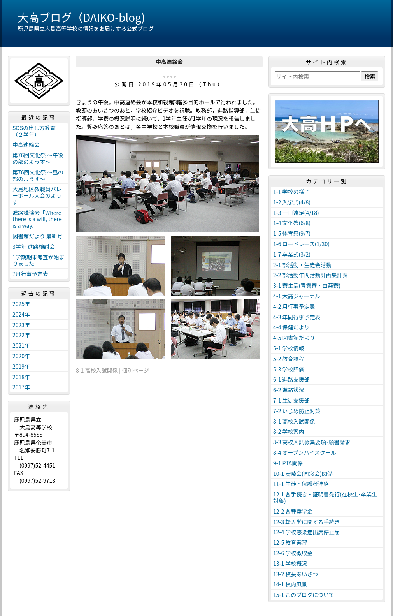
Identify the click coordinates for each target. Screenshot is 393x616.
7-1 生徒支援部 (291, 400)
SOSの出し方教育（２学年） (34, 131)
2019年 (21, 366)
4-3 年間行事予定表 (297, 317)
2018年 (21, 377)
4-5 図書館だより (294, 337)
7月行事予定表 (30, 274)
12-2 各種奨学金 (292, 511)
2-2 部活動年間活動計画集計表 (310, 275)
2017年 (21, 387)
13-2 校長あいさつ (295, 574)
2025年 (21, 304)
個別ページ (135, 370)
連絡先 (38, 406)
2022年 (21, 335)
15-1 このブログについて (303, 594)
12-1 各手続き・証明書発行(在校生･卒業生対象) (325, 497)
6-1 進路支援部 (291, 379)
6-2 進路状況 (288, 390)
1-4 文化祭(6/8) (292, 223)
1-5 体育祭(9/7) (292, 233)
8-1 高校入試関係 (97, 370)
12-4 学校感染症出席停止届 (306, 532)
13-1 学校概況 (290, 563)
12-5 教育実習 (290, 542)
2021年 (21, 345)
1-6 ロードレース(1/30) (301, 244)
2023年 (21, 325)
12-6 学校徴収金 (292, 553)
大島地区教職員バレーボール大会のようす (36, 195)
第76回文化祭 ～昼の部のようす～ (37, 175)
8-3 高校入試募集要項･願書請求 (312, 442)
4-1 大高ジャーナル (296, 296)
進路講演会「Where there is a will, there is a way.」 (37, 219)
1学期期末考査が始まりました (38, 260)
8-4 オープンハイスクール (304, 452)
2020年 (21, 356)
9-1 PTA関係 (288, 463)
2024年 (21, 314)
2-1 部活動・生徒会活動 (302, 265)
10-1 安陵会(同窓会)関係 (303, 473)
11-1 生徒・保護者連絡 (301, 484)
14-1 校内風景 (290, 584)
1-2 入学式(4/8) (292, 202)
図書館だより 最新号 (37, 236)
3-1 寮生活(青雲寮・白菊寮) (306, 285)
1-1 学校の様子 (291, 191)
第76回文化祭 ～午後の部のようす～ (37, 158)
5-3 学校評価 (288, 369)
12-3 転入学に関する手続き (306, 522)
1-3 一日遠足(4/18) (296, 212)
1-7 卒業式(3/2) (292, 254)
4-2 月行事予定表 (294, 306)
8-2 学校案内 (288, 431)
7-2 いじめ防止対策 (297, 411)
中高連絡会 (26, 144)
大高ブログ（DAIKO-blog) (81, 17)
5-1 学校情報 (288, 348)
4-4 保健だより (291, 327)
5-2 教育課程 (288, 359)
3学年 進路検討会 (33, 246)
